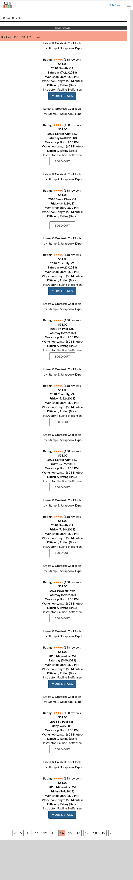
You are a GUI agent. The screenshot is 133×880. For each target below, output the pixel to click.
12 (45, 833)
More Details (62, 95)
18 (95, 833)
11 (37, 833)
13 (53, 833)
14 (62, 833)
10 (28, 833)
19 (103, 833)
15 (70, 833)
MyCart (115, 5)
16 (78, 833)
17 (87, 833)
